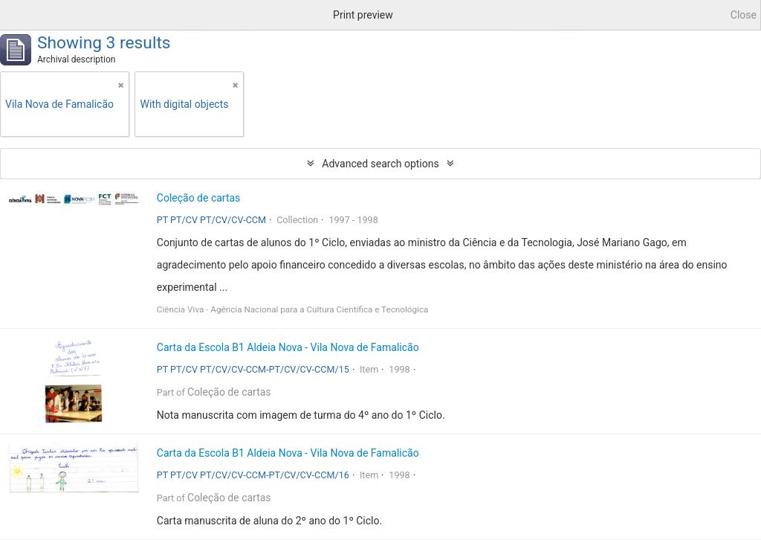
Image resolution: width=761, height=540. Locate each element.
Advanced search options (380, 164)
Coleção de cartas (199, 198)
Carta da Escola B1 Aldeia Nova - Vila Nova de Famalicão (288, 347)
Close (744, 15)
